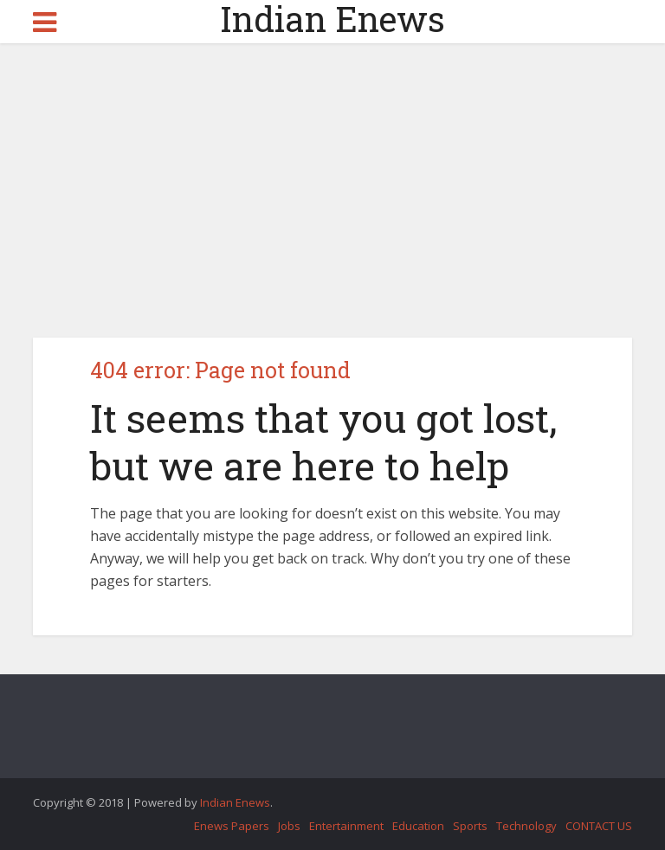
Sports (470, 826)
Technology (526, 826)
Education (418, 826)
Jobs (289, 826)
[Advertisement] (332, 190)
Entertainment (346, 826)
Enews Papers (231, 826)
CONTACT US (598, 826)
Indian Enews (332, 19)
